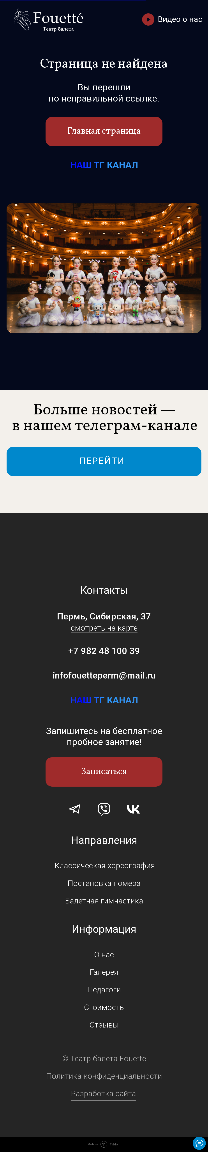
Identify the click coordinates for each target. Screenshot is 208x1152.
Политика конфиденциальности (104, 1076)
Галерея (104, 972)
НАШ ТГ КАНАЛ (104, 165)
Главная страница (104, 131)
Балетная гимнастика (104, 900)
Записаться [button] (104, 771)
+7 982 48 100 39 (104, 650)
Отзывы (104, 1024)
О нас (104, 954)
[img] (49, 20)
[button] (148, 19)
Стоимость (104, 1007)
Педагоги (104, 989)
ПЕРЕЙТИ (102, 460)
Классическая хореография (105, 865)
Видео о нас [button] (180, 19)
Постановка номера (104, 883)
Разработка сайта (103, 1093)
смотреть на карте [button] (104, 628)
